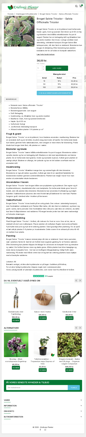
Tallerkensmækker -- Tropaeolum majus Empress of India (43, 361)
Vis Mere (16, 321)
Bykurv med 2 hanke (42, 312)
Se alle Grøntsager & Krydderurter (55, 93)
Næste (80, 281)
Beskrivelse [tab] (12, 99)
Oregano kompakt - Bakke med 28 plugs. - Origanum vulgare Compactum (69, 361)
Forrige (76, 281)
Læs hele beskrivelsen (46, 54)
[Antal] (39, 68)
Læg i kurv (57, 68)
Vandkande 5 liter (69, 312)
